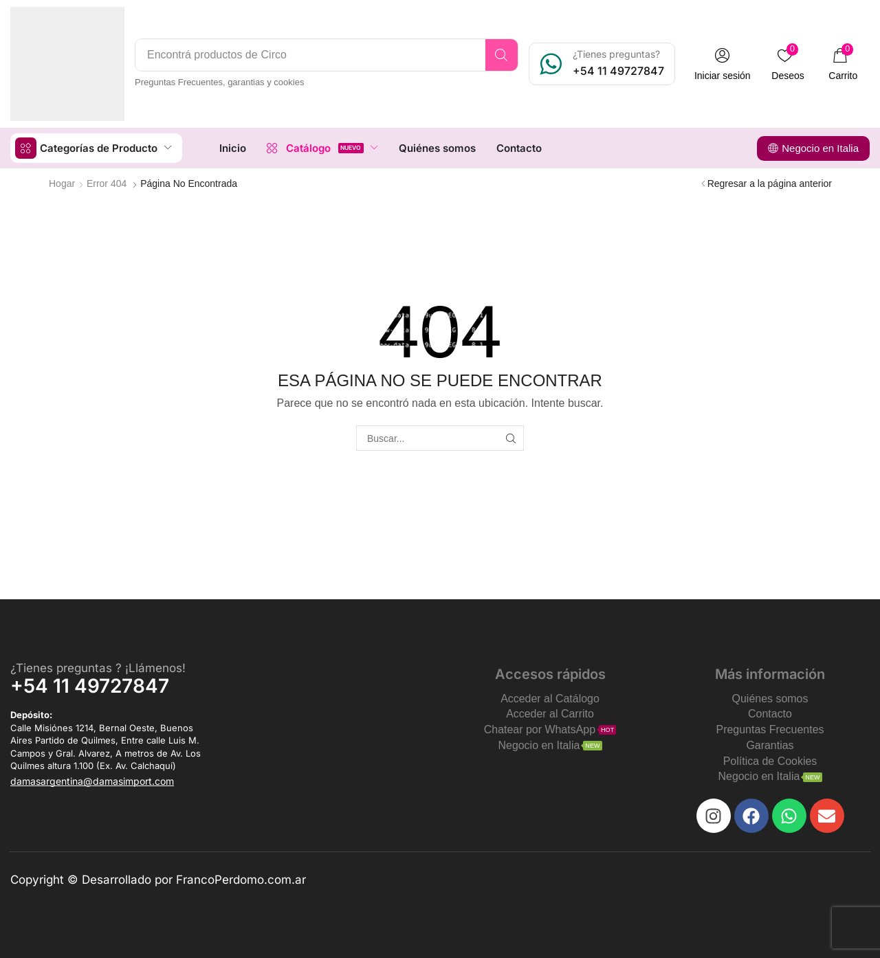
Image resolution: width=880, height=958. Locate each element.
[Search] (501, 55)
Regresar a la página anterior (769, 183)
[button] (722, 64)
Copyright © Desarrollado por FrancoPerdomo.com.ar (158, 880)
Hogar (62, 183)
